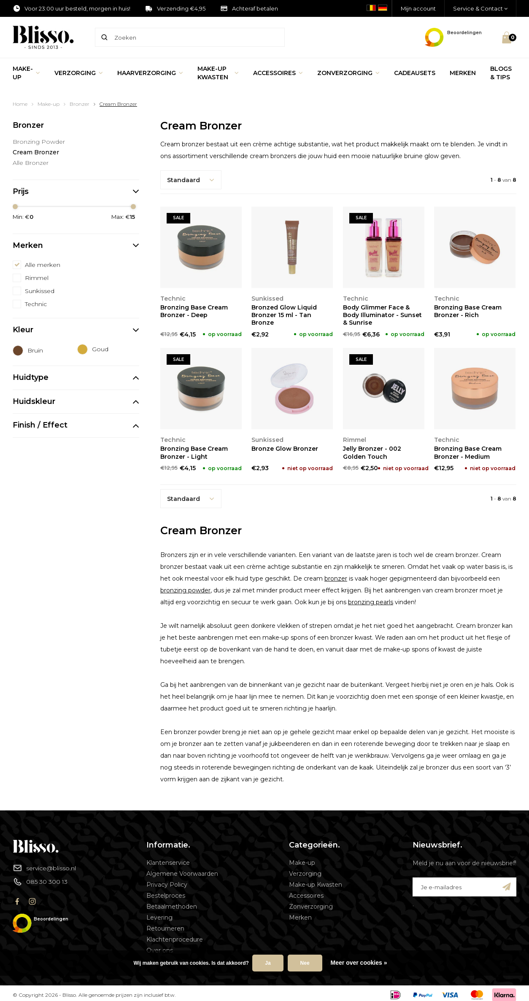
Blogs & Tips (501, 73)
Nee (305, 963)
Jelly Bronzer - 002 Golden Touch (372, 452)
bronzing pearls (370, 602)
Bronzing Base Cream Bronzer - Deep (194, 311)
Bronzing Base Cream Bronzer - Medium (468, 452)
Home (20, 104)
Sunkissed (39, 291)
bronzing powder (185, 590)
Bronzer (79, 104)
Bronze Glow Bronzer (284, 448)
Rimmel (37, 278)
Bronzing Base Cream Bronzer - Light (194, 452)
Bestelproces (165, 895)
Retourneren (165, 928)
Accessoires (278, 73)
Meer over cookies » (359, 962)
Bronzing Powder (39, 141)
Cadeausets (414, 73)
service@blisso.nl (44, 867)
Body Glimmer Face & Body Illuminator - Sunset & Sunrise (382, 315)
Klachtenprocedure (174, 939)
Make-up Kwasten (218, 73)
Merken (463, 73)
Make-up (26, 73)
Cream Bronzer (118, 104)
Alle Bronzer (31, 163)
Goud (100, 349)
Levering (159, 917)
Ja (267, 963)
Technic (36, 304)
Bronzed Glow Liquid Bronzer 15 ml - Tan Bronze (284, 315)
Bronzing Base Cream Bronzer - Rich (468, 311)
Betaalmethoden (171, 906)
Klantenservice (168, 862)
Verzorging (78, 73)
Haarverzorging (150, 73)
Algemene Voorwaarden (182, 873)
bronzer (335, 578)
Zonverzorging (348, 73)
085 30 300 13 (40, 881)
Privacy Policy (166, 884)
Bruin (35, 350)
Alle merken (42, 265)
